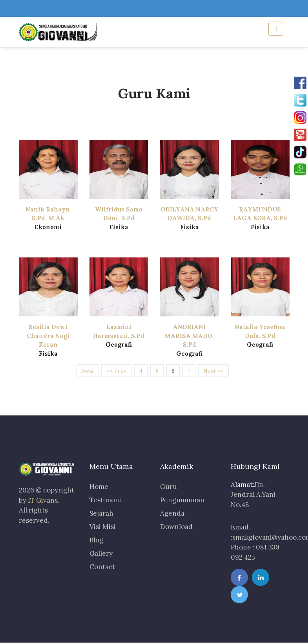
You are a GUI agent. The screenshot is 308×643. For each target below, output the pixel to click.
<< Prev (116, 370)
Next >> (213, 370)
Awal (87, 370)
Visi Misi (102, 526)
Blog (96, 540)
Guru (168, 486)
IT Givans (43, 500)
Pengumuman (182, 500)
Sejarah (101, 513)
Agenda (172, 513)
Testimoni (105, 500)
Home (98, 486)
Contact (102, 566)
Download (176, 526)
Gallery (101, 553)
